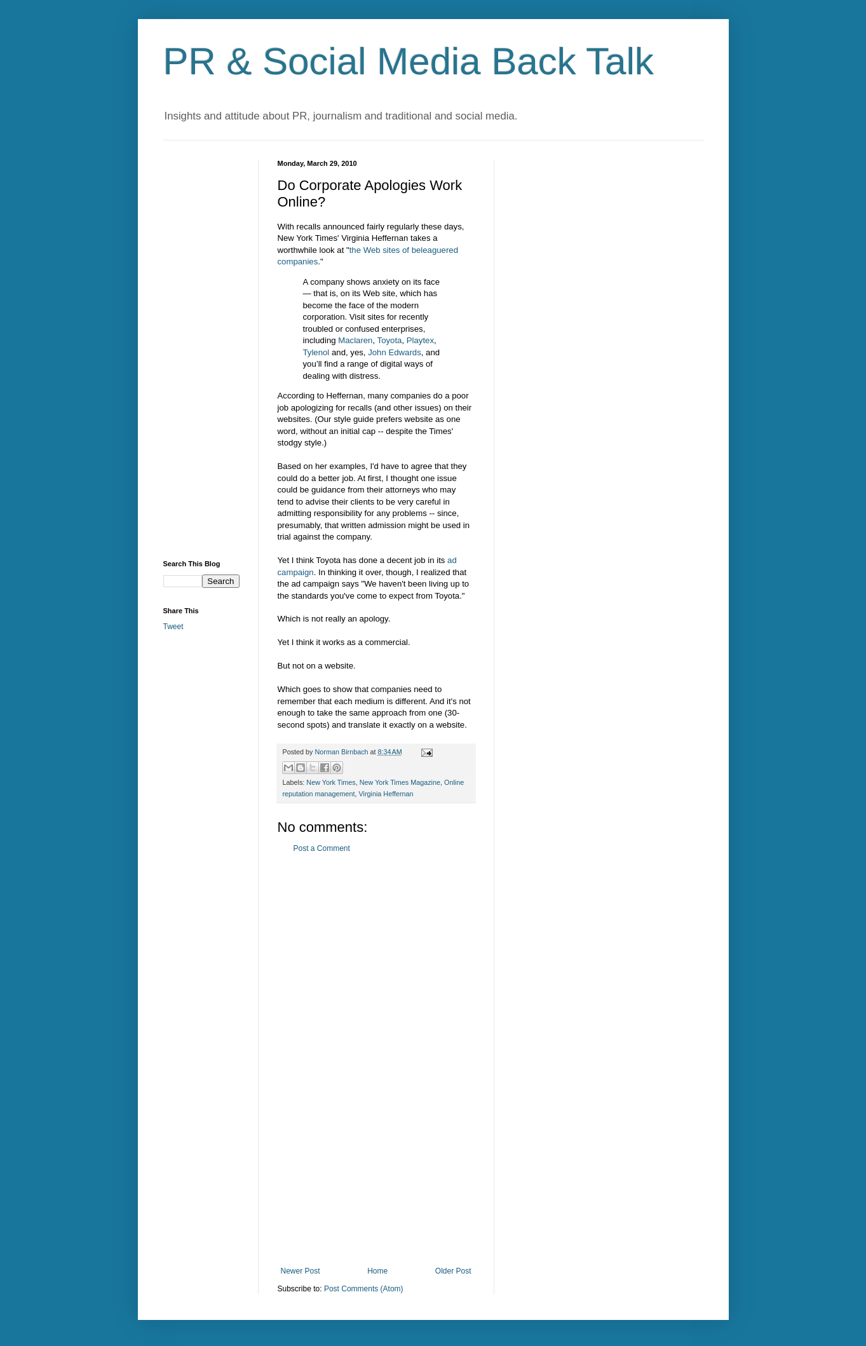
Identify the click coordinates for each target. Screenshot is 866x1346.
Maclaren (355, 340)
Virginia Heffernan (386, 794)
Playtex (420, 340)
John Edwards (394, 352)
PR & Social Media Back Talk (408, 61)
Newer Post (300, 1271)
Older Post (453, 1271)
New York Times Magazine (400, 782)
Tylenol (316, 352)
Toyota (389, 340)
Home (377, 1271)
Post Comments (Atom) (363, 1288)
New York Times (330, 782)
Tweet (173, 626)
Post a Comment (322, 848)
